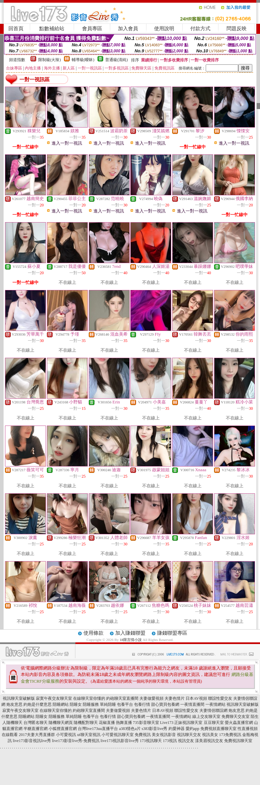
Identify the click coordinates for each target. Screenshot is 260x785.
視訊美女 (210, 734)
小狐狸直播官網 (63, 728)
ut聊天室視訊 (88, 734)
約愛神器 (177, 728)
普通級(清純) (116, 59)
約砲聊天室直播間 (122, 698)
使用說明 (164, 28)
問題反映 (236, 28)
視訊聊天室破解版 (19, 698)
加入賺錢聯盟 (130, 633)
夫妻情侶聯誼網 (213, 710)
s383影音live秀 (155, 728)
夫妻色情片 (175, 698)
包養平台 (125, 704)
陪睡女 (76, 704)
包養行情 (142, 704)
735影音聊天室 (146, 722)
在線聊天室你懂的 (89, 698)
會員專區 (92, 28)
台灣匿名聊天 (35, 722)
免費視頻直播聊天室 (218, 728)
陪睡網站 (61, 704)
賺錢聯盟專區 (172, 633)
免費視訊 (143, 734)
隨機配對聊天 (86, 722)
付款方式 (200, 28)
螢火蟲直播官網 (239, 722)
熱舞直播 (124, 722)
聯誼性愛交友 (220, 698)
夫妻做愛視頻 (151, 698)
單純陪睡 (108, 704)
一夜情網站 (215, 704)
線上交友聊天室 (206, 716)
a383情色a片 (130, 728)
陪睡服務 (91, 704)
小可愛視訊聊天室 (118, 734)
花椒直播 (107, 722)
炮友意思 (14, 704)
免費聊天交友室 (235, 716)
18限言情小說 (131, 640)
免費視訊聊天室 (238, 740)
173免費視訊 (230, 734)
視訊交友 (186, 740)
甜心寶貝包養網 (165, 704)
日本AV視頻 (196, 698)
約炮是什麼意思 (37, 704)
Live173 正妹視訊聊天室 (181, 722)
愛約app (192, 728)
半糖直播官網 (35, 728)
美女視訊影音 (164, 734)
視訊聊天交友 (189, 734)
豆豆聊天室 (214, 722)
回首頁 (15, 28)
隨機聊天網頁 (61, 722)
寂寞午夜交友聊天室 (54, 698)
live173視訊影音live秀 (120, 740)
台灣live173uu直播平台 (98, 728)
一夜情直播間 (192, 704)
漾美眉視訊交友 (209, 740)
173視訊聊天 (151, 740)
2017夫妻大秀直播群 (37, 734)
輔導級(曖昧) (83, 59)
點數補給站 (51, 28)
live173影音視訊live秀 (32, 740)
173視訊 (170, 740)
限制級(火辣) (49, 59)
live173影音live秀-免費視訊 (76, 740)
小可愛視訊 (66, 734)
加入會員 (128, 28)
